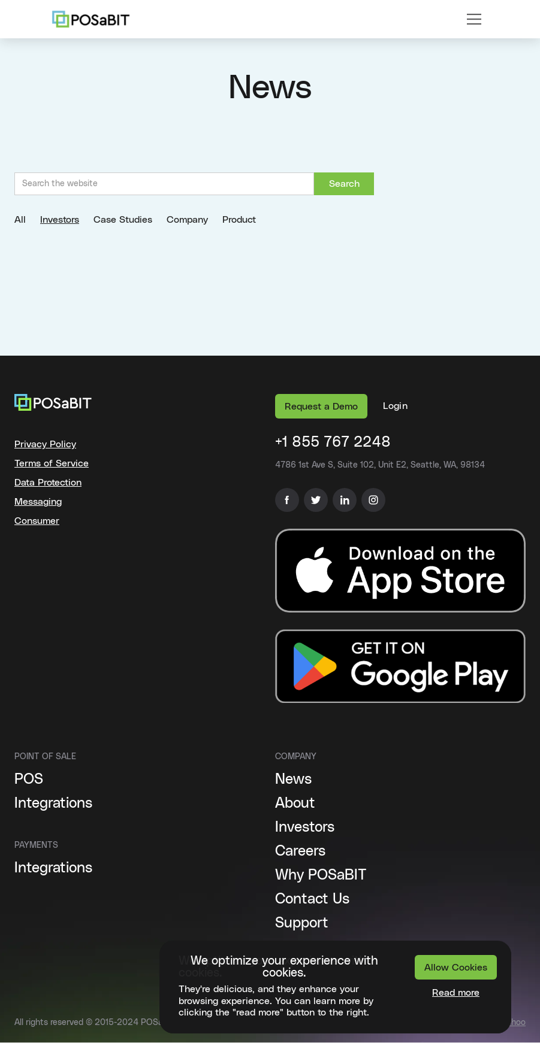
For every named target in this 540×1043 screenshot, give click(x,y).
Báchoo (511, 1022)
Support (301, 923)
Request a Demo (321, 406)
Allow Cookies (455, 967)
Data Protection (48, 482)
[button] (474, 19)
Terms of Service (51, 463)
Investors (304, 827)
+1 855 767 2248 (333, 442)
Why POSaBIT (321, 875)
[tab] (27, 219)
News (293, 779)
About (295, 803)
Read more (455, 992)
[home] (90, 19)
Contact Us (312, 899)
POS (28, 779)
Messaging (38, 502)
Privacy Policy (45, 444)
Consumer (36, 521)
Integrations (53, 803)
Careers (300, 851)
